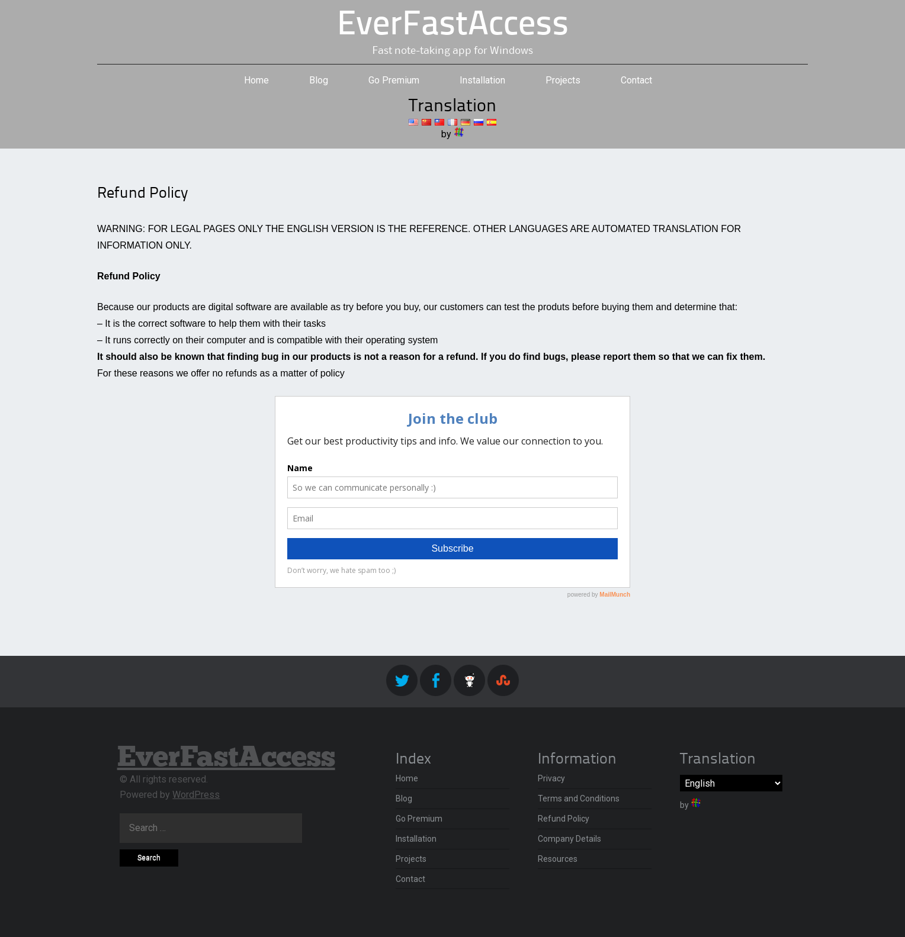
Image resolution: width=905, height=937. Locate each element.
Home (256, 80)
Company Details (569, 838)
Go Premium (393, 80)
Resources (557, 859)
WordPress (196, 794)
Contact (636, 80)
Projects (562, 80)
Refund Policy (563, 818)
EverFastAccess (453, 25)
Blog (318, 80)
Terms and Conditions (579, 798)
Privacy (551, 778)
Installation (482, 80)
